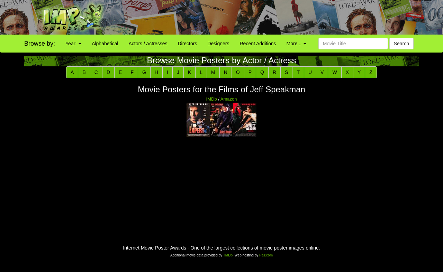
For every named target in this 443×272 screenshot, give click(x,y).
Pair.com (266, 255)
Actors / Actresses (147, 43)
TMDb (228, 255)
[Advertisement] (277, 17)
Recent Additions (258, 43)
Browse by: (39, 43)
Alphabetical (105, 43)
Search (401, 43)
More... (296, 43)
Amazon (228, 99)
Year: (73, 43)
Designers (218, 43)
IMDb (211, 99)
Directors (187, 43)
